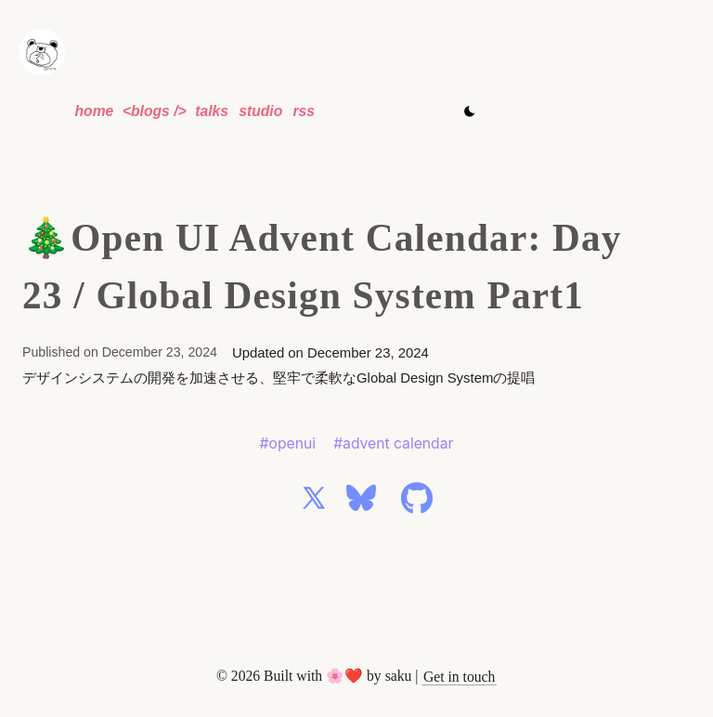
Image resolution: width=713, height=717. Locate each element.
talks (211, 111)
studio (260, 111)
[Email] (459, 677)
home (93, 111)
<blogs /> (155, 111)
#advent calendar (393, 443)
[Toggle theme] (469, 111)
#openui (288, 443)
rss (303, 111)
